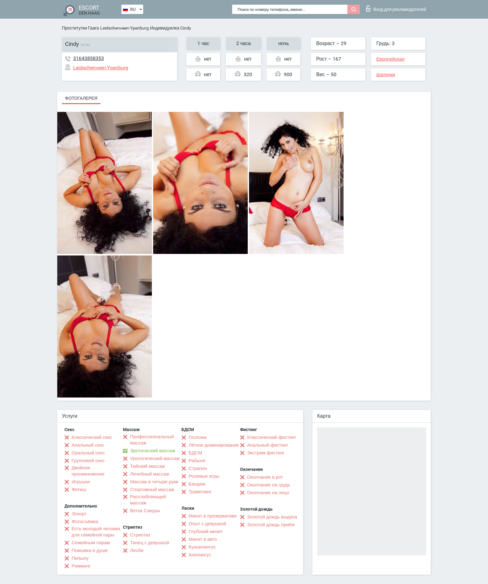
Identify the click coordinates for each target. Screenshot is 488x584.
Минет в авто (203, 539)
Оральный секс (88, 453)
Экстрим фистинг (265, 453)
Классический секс (92, 437)
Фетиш (79, 489)
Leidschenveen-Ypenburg (124, 27)
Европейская (390, 59)
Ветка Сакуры (145, 510)
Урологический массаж (155, 458)
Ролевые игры (204, 476)
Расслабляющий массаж (148, 500)
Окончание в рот (265, 477)
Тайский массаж (147, 466)
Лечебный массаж (149, 474)
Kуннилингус (202, 547)
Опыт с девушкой (207, 524)
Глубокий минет (206, 531)
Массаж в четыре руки (154, 482)
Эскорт (79, 514)
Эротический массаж (152, 450)
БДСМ (195, 453)
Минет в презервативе (213, 516)
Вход (396, 8)
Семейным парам (91, 542)
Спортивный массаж (152, 489)
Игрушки (81, 482)
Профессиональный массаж (152, 440)
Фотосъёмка (85, 521)
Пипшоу (80, 558)
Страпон (198, 468)
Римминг (81, 566)
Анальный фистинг (267, 445)
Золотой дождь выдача (272, 517)
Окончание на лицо (268, 492)
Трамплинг (200, 491)
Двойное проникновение (88, 471)
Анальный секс (88, 445)
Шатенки (385, 74)
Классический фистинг (271, 437)
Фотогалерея (81, 98)
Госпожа (198, 437)
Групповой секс (88, 460)
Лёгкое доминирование (214, 445)
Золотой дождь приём (270, 524)
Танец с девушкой (149, 542)
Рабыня (197, 460)
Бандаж (197, 484)
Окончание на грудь (268, 485)
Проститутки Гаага (80, 27)
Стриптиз (140, 535)
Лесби (136, 550)
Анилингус (200, 555)
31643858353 (88, 58)
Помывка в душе (90, 550)
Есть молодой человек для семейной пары (96, 532)
